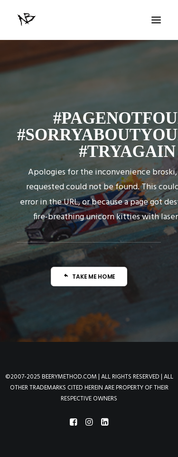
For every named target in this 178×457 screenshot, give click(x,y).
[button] (156, 20)
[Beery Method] (27, 20)
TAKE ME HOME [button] (89, 276)
